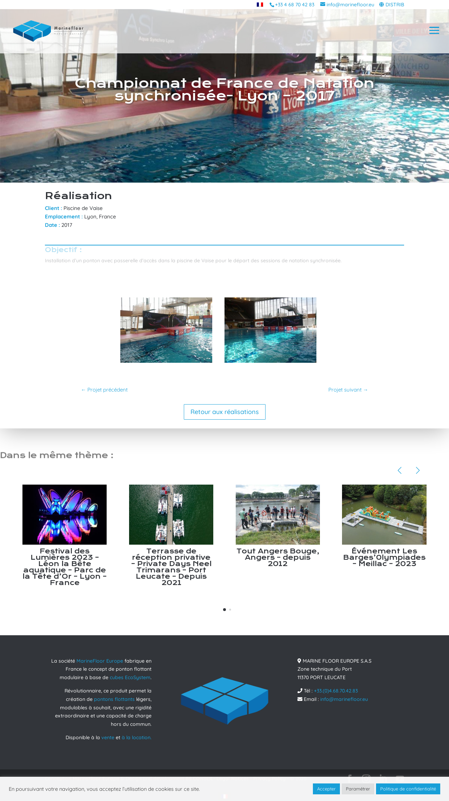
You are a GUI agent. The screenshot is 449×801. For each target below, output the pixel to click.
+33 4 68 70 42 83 (294, 4)
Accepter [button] (326, 789)
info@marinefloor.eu (344, 699)
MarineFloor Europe (99, 661)
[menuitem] (260, 4)
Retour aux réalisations (224, 412)
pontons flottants (114, 699)
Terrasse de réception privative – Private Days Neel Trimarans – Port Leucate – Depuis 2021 (171, 567)
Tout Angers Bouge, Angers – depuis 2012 (277, 557)
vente (107, 737)
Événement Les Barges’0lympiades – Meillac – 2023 (384, 557)
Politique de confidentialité (408, 789)
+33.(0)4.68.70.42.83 (336, 691)
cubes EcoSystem (130, 677)
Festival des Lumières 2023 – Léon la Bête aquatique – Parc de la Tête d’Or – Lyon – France (64, 567)
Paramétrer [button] (358, 789)
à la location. (137, 737)
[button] (224, 609)
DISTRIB (395, 4)
